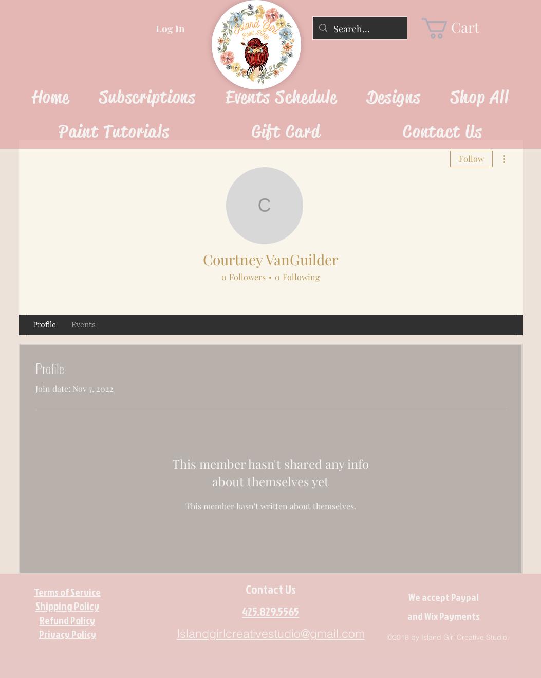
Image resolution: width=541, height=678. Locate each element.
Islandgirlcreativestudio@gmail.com (271, 633)
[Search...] (359, 29)
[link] (459, 28)
